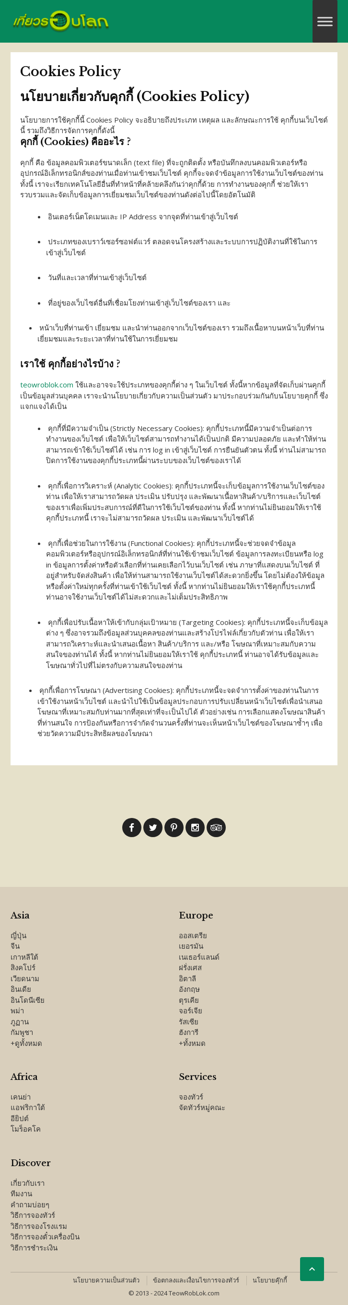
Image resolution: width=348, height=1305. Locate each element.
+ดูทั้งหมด (26, 1043)
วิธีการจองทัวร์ (33, 1215)
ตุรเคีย (189, 1000)
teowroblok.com (46, 384)
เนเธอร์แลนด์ (199, 957)
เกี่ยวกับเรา (28, 1183)
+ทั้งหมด (192, 1043)
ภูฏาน (20, 1021)
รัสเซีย (188, 1021)
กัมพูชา (22, 1032)
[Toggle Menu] (325, 21)
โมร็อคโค (26, 1129)
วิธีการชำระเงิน (34, 1247)
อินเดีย (21, 989)
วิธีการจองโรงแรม (39, 1226)
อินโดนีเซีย (28, 1000)
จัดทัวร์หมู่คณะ (202, 1107)
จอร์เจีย (190, 1010)
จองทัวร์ (191, 1096)
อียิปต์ (20, 1118)
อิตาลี (187, 978)
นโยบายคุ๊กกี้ (270, 1280)
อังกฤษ (189, 989)
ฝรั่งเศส (190, 967)
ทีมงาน (21, 1193)
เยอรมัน (191, 946)
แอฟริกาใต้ (28, 1107)
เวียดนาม (25, 978)
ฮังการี (188, 1032)
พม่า (17, 1010)
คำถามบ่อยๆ (30, 1204)
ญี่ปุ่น (18, 935)
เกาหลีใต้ (24, 957)
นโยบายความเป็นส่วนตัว (106, 1280)
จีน (15, 946)
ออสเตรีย (193, 935)
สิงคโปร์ (23, 967)
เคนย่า (21, 1096)
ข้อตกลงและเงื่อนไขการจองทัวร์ (196, 1280)
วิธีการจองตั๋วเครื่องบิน (45, 1236)
